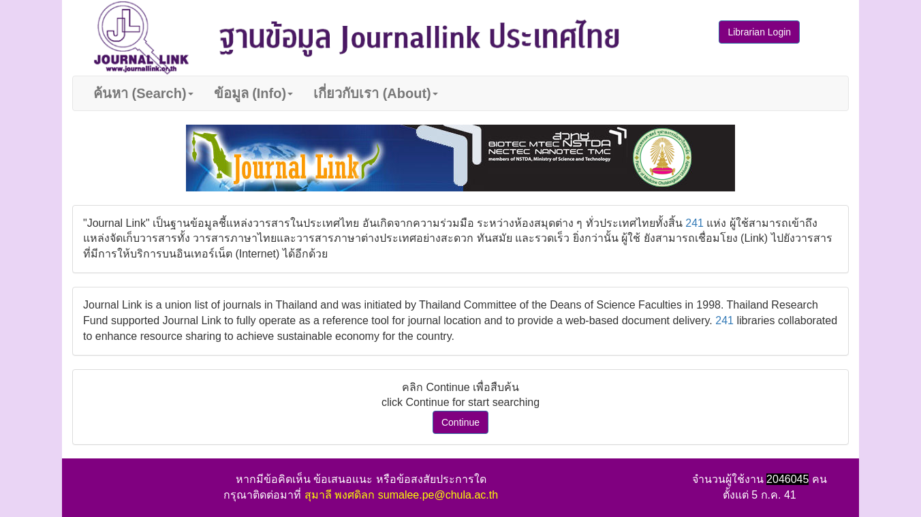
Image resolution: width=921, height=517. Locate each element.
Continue (460, 422)
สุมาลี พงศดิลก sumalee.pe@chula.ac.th (401, 495)
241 (694, 223)
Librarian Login (759, 32)
